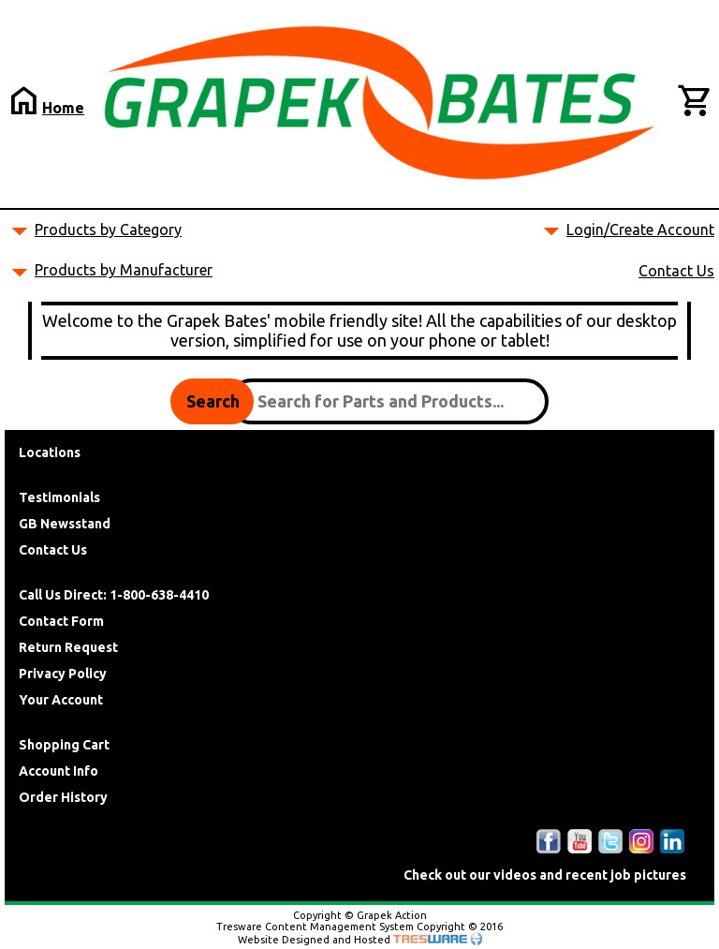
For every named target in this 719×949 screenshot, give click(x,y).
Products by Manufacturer (124, 269)
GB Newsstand (64, 523)
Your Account (61, 699)
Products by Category (108, 229)
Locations (50, 452)
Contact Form (61, 621)
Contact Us (676, 270)
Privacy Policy (63, 673)
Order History (63, 797)
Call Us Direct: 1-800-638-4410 (114, 594)
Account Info (58, 771)
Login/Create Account (640, 229)
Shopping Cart (64, 744)
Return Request (68, 647)
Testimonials (59, 497)
